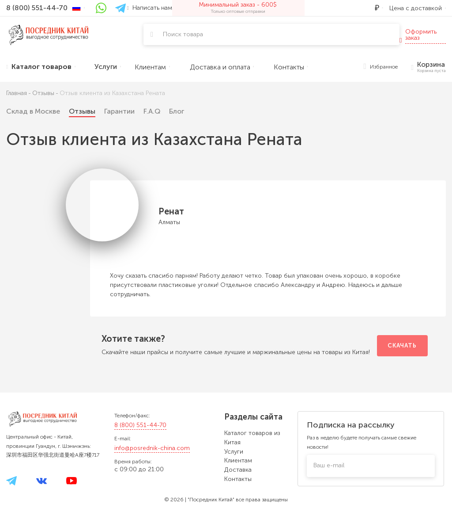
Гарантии (119, 111)
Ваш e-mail (328, 465)
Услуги (233, 451)
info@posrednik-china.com (152, 448)
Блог (176, 111)
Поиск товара (183, 34)
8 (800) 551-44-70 (140, 425)
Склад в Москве (33, 111)
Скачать (402, 345)
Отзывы (82, 111)
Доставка (238, 469)
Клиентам (238, 460)
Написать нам (149, 7)
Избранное (381, 67)
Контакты (238, 479)
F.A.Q (151, 111)
